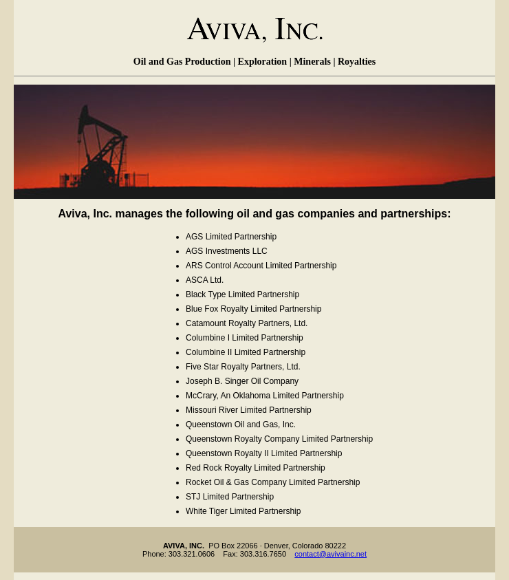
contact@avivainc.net (330, 554)
